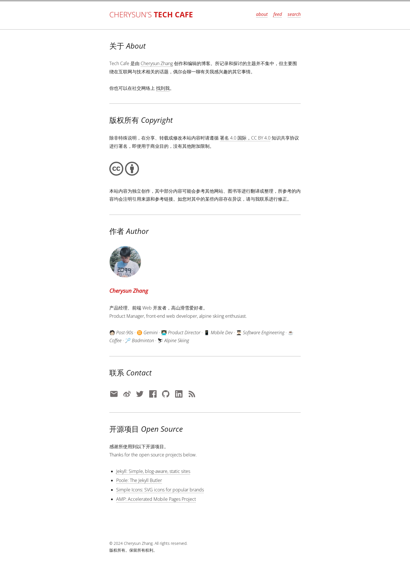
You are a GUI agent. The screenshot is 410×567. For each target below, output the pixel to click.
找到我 (163, 88)
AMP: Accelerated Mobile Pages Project (156, 499)
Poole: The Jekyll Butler (139, 480)
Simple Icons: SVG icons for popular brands (160, 490)
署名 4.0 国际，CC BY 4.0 (245, 138)
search (294, 14)
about (262, 14)
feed (277, 14)
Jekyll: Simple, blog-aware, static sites (153, 471)
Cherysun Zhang (157, 63)
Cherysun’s (151, 15)
